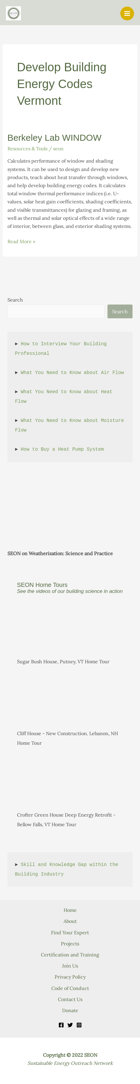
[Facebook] (61, 1025)
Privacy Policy (70, 977)
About (70, 921)
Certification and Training (70, 955)
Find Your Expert (70, 932)
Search (15, 300)
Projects (70, 944)
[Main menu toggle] (127, 13)
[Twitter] (70, 1025)
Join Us (70, 966)
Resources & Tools (27, 149)
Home (70, 910)
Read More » (21, 241)
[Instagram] (79, 1025)
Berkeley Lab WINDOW (54, 138)
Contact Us (70, 999)
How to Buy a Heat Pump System (62, 449)
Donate (70, 1010)
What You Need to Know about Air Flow (72, 373)
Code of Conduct (70, 988)
